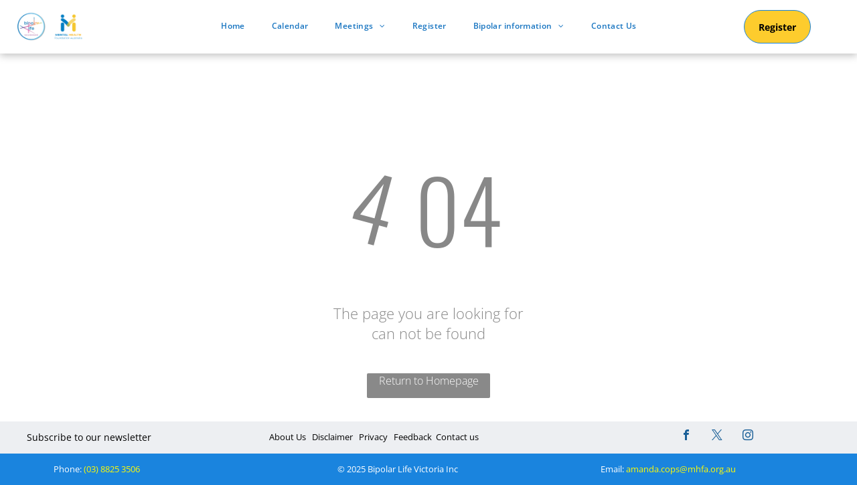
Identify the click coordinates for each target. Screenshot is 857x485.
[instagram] (748, 436)
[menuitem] (233, 25)
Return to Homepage (429, 380)
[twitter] (717, 436)
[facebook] (686, 436)
